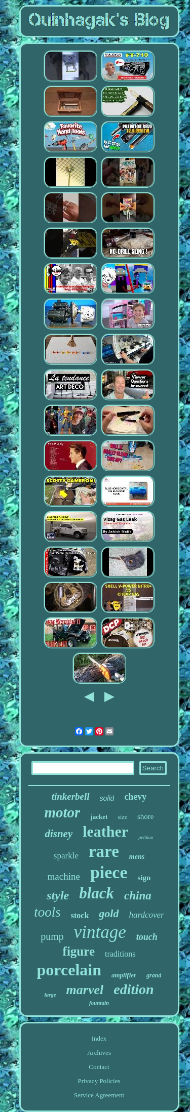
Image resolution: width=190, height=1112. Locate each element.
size (122, 816)
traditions (120, 954)
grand (153, 975)
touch (147, 937)
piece (109, 872)
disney (58, 834)
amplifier (123, 975)
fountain (99, 1003)
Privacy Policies (99, 1081)
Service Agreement (99, 1095)
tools (47, 912)
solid (107, 798)
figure (79, 951)
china (137, 895)
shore (145, 816)
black (96, 893)
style (58, 895)
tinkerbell (71, 796)
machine (64, 876)
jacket (98, 816)
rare (104, 851)
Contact (99, 1066)
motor (63, 812)
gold (109, 913)
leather (105, 831)
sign (144, 878)
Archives (99, 1052)
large (50, 995)
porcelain (69, 970)
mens (136, 856)
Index (99, 1038)
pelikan (145, 837)
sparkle (66, 855)
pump (52, 936)
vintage (100, 932)
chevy (135, 797)
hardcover (146, 915)
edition (133, 989)
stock (80, 915)
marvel (85, 989)
